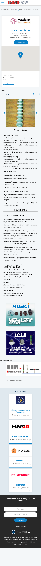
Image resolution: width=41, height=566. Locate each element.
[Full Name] (20, 509)
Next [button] (37, 113)
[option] (20, 113)
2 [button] (19, 124)
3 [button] (21, 124)
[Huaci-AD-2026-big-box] (20, 314)
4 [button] (23, 124)
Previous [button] (4, 113)
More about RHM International (14, 380)
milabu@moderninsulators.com (21, 37)
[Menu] (2, 3)
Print (34, 94)
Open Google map (8, 84)
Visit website (21, 42)
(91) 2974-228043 (21, 35)
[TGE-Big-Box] (20, 343)
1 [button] (18, 124)
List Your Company (20, 526)
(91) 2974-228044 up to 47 (21, 33)
